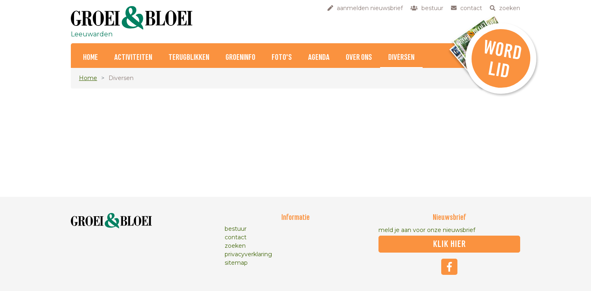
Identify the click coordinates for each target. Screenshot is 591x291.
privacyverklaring (248, 254)
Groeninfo (240, 57)
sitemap (236, 262)
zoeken (235, 245)
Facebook (449, 267)
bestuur (236, 228)
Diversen (401, 57)
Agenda (319, 57)
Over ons (359, 57)
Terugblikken (188, 57)
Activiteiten (133, 57)
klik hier (449, 244)
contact (236, 237)
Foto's (282, 57)
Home (90, 57)
